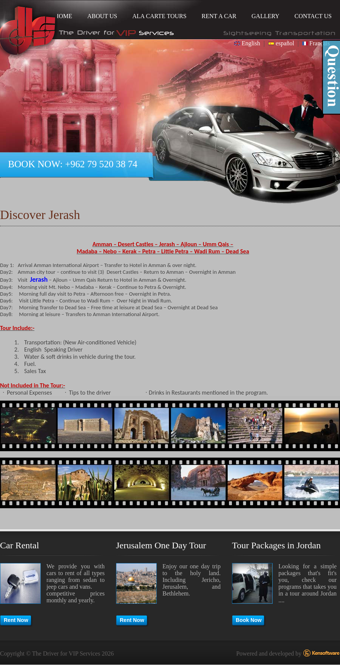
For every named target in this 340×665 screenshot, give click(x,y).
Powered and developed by (288, 653)
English (247, 43)
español (281, 43)
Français (316, 43)
